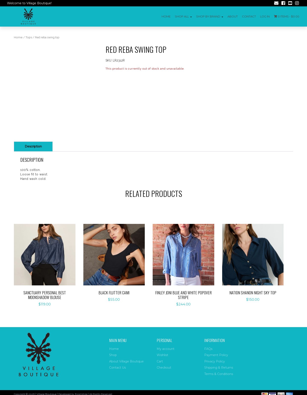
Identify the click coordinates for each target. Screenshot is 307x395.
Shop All (182, 16)
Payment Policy (216, 355)
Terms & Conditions (218, 374)
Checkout (164, 367)
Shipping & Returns (218, 367)
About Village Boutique (126, 361)
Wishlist (162, 355)
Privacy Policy (214, 361)
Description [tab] (33, 146)
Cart (160, 361)
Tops (29, 37)
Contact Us (117, 367)
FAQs (208, 349)
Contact (249, 16)
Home (166, 16)
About (232, 16)
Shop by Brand (208, 16)
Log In (265, 16)
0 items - (286, 16)
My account (165, 349)
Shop (113, 355)
